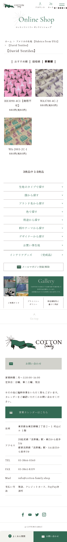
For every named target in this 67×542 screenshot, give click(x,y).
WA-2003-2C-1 (18, 149)
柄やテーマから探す (31, 228)
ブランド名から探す (31, 203)
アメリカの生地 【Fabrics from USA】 (37, 41)
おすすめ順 (21, 61)
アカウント (40, 7)
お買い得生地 (31, 245)
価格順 (36, 61)
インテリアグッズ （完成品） (32, 255)
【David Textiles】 (18, 45)
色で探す (31, 211)
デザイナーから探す (31, 236)
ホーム (8, 41)
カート (51, 7)
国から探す (32, 195)
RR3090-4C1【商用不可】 (17, 103)
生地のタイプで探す (31, 187)
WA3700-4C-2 (49, 101)
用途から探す (31, 220)
